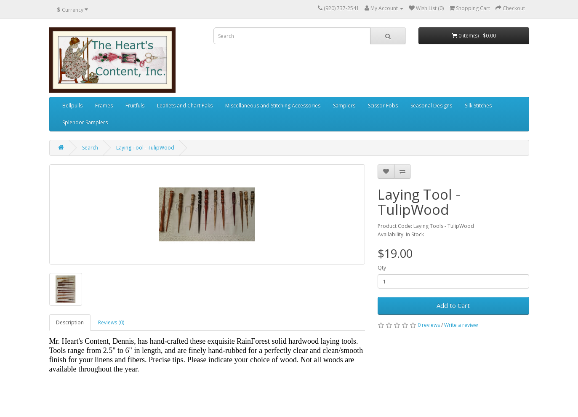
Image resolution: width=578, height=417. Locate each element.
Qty (382, 267)
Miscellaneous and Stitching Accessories (272, 105)
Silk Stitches (478, 105)
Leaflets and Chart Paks (185, 105)
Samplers (344, 105)
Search (90, 147)
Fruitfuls (134, 105)
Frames (104, 105)
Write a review (461, 325)
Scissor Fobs (383, 105)
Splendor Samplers (85, 122)
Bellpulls (72, 105)
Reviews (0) (111, 322)
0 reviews (429, 325)
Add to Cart (453, 305)
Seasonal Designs (431, 105)
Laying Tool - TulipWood (145, 147)
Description (70, 322)
